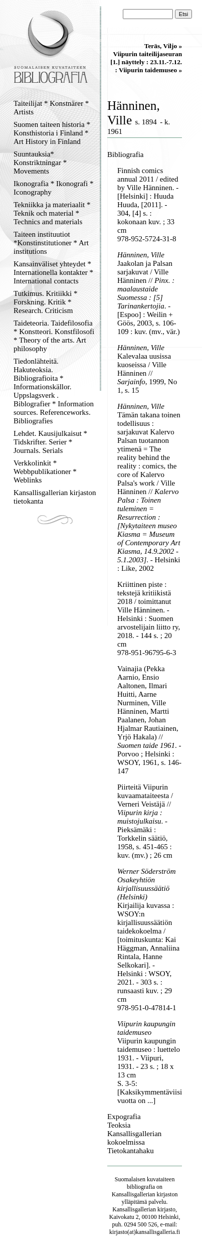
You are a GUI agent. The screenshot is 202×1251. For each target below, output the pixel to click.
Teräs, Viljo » (163, 46)
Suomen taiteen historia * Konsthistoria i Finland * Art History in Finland (52, 132)
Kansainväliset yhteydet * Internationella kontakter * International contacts (53, 272)
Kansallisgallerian (133, 1194)
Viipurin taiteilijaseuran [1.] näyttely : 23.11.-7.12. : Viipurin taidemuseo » (146, 62)
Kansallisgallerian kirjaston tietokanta (55, 497)
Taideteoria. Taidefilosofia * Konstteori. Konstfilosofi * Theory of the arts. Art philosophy (54, 336)
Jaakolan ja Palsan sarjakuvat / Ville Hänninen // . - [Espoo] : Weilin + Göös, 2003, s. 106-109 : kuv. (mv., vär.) (148, 297)
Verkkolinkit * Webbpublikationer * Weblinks (45, 471)
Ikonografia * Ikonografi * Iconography (54, 188)
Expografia (124, 1117)
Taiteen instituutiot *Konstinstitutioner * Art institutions (51, 242)
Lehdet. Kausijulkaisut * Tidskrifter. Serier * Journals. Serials (50, 441)
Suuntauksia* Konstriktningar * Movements (40, 162)
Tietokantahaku (130, 1151)
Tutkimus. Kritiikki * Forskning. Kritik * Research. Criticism (45, 302)
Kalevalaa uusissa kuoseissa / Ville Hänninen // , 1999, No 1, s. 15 (147, 373)
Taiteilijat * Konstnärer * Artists (51, 107)
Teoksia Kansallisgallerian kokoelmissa (134, 1133)
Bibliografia (125, 154)
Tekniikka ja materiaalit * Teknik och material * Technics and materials (52, 213)
